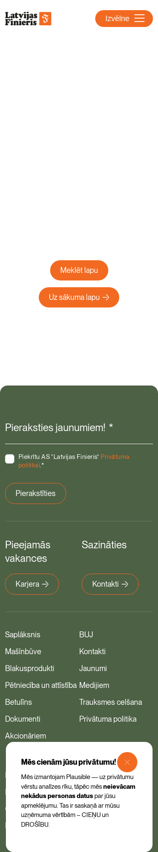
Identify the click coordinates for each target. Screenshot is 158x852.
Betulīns (18, 702)
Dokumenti (22, 718)
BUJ (86, 634)
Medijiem (94, 685)
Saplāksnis (22, 634)
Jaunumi (93, 668)
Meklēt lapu (79, 270)
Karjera (32, 584)
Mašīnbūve (23, 651)
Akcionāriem (25, 735)
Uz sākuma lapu (79, 297)
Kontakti (110, 584)
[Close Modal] (127, 762)
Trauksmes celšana (110, 702)
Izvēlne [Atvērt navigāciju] (125, 18)
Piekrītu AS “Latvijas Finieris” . (74, 461)
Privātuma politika (108, 718)
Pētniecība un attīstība (41, 685)
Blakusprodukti (29, 668)
